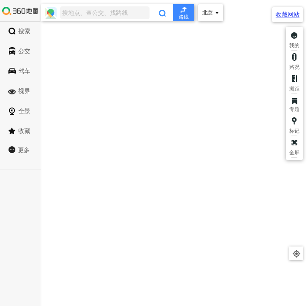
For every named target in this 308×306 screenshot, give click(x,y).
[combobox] (117, 12)
